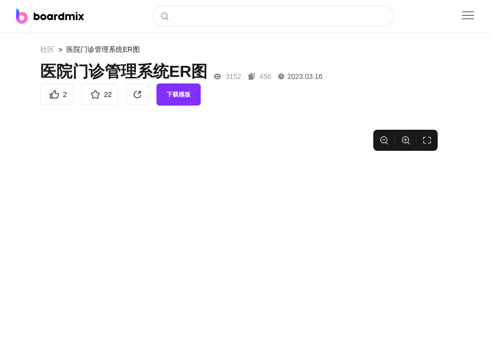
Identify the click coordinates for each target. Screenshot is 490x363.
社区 (47, 49)
